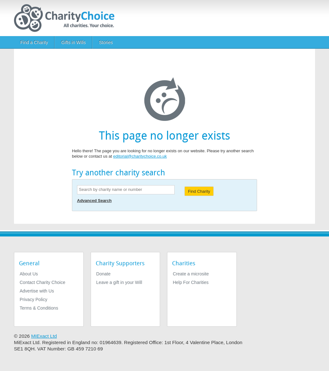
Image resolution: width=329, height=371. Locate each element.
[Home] (66, 18)
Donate (103, 273)
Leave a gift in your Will (119, 282)
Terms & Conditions (39, 308)
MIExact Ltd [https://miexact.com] (44, 336)
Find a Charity (34, 42)
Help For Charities (191, 282)
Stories (106, 42)
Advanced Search (94, 200)
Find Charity (199, 191)
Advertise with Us (37, 290)
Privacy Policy (33, 299)
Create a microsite (191, 273)
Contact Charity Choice (42, 282)
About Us (29, 273)
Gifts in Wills (73, 42)
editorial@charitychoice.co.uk (140, 156)
